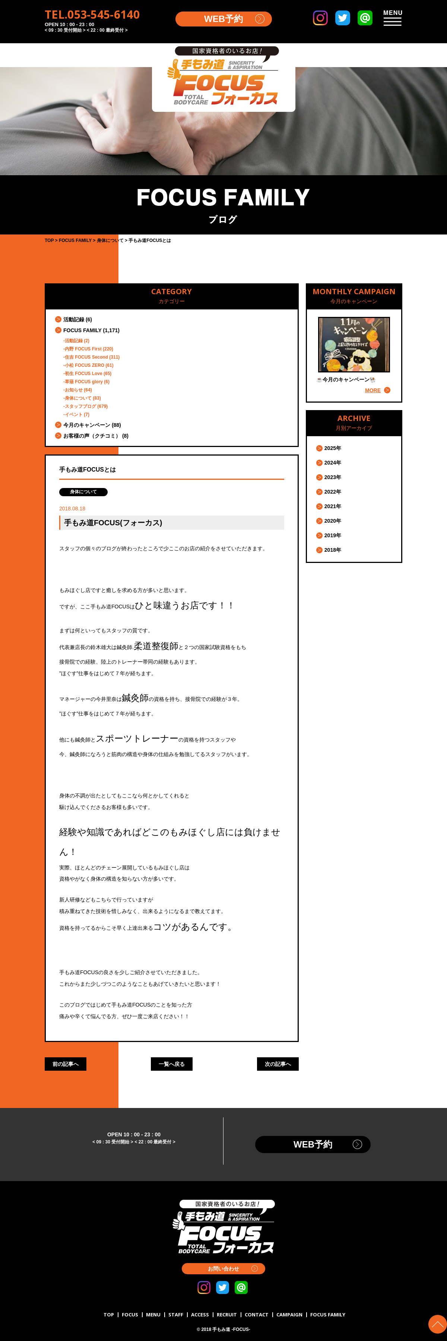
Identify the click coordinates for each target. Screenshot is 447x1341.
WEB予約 (223, 19)
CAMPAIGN (289, 1314)
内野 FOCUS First (83, 349)
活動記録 (73, 319)
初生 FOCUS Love (83, 373)
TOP (109, 1314)
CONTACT (257, 1314)
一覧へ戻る (172, 1064)
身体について (78, 398)
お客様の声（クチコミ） (92, 436)
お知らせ (74, 390)
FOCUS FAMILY (82, 330)
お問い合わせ (223, 1269)
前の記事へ (66, 1064)
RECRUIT (227, 1314)
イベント (74, 414)
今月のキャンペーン (86, 425)
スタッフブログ (80, 406)
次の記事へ (278, 1064)
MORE (373, 390)
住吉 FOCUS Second (86, 357)
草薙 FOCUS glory (84, 381)
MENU (153, 1314)
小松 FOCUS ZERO (84, 365)
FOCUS (130, 1314)
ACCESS (200, 1314)
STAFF (175, 1314)
